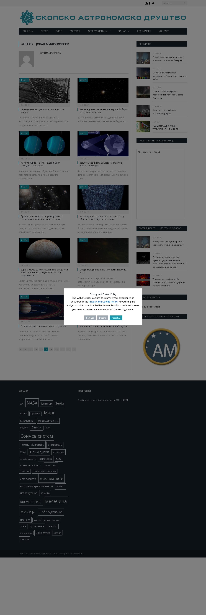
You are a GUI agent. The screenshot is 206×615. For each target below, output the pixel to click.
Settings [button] (90, 317)
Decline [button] (102, 317)
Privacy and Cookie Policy (103, 301)
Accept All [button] (116, 317)
